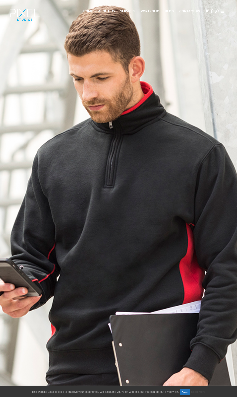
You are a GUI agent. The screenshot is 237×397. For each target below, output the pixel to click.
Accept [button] (185, 392)
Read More (198, 391)
